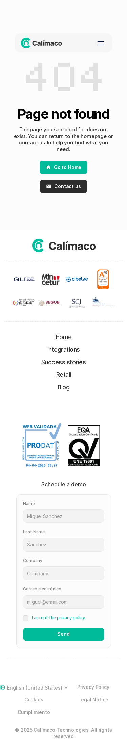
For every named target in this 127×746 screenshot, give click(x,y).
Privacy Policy (93, 687)
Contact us (63, 186)
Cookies (33, 699)
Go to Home (64, 167)
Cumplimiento (34, 712)
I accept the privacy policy (58, 617)
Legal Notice (93, 699)
